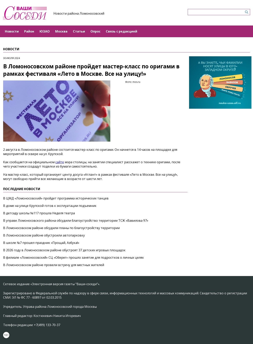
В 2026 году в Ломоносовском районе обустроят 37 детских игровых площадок (64, 250)
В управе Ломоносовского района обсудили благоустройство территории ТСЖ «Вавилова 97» (75, 220)
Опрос (95, 31)
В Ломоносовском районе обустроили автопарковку (44, 235)
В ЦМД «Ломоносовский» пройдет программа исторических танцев (56, 198)
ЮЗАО (45, 31)
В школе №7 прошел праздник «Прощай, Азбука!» (41, 243)
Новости (12, 31)
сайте (59, 162)
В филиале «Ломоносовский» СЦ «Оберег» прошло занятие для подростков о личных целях (73, 257)
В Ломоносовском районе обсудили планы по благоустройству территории (61, 228)
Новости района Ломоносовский (78, 13)
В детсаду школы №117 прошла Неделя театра (39, 213)
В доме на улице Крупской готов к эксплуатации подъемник (49, 206)
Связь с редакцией (121, 31)
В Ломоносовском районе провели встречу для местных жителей (53, 265)
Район (29, 31)
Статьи (79, 31)
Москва (61, 31)
